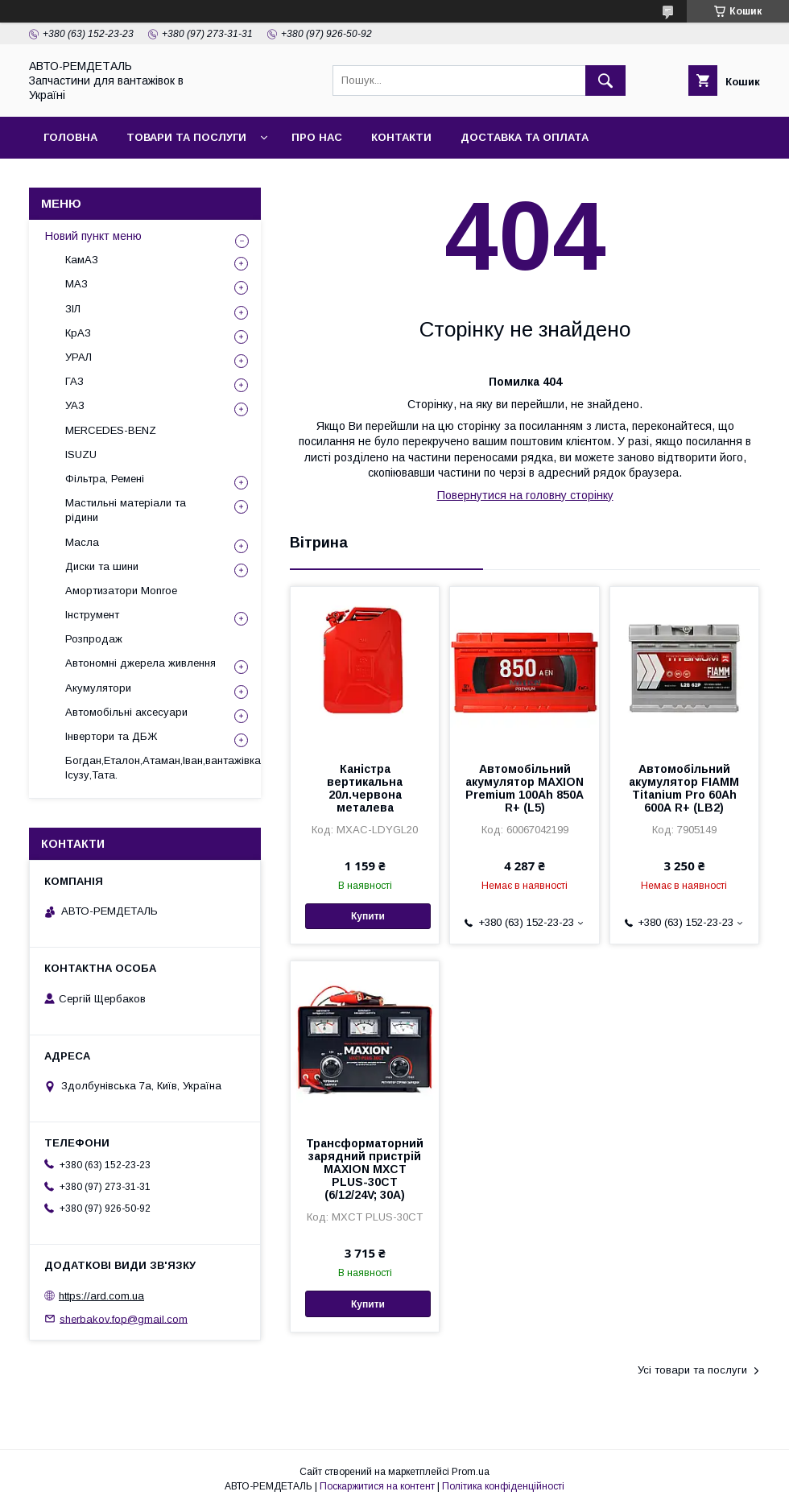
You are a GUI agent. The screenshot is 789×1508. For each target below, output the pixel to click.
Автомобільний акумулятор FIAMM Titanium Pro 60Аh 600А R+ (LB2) (684, 788)
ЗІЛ (73, 309)
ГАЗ (74, 381)
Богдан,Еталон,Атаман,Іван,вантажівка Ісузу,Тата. (163, 767)
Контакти (401, 137)
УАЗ (75, 405)
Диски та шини (101, 566)
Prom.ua (471, 1471)
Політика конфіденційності (503, 1486)
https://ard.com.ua (101, 1296)
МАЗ (76, 284)
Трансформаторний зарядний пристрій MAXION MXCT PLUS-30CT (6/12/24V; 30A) (364, 1169)
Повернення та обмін (111, 179)
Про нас (316, 137)
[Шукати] (605, 80)
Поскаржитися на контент (377, 1486)
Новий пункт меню (93, 235)
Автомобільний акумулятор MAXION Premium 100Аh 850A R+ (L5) (524, 788)
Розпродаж (93, 639)
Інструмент (92, 615)
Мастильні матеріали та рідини (125, 510)
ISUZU (81, 454)
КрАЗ (78, 333)
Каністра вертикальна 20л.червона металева (365, 788)
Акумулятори (98, 688)
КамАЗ (81, 260)
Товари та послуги (186, 137)
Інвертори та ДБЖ (111, 736)
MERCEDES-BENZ (110, 430)
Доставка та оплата (525, 137)
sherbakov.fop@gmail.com (124, 1318)
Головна (70, 137)
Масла (82, 542)
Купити (368, 916)
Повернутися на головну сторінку (525, 495)
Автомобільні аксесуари (126, 712)
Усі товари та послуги (692, 1370)
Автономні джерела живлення (140, 663)
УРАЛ (78, 357)
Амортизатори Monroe (121, 591)
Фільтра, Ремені (104, 479)
